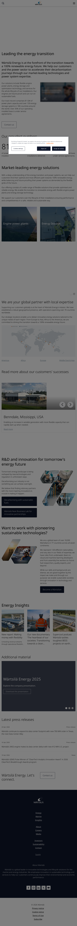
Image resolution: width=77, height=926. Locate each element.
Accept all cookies (59, 148)
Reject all (43, 148)
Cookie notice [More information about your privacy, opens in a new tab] (49, 143)
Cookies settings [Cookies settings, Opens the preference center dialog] (18, 148)
